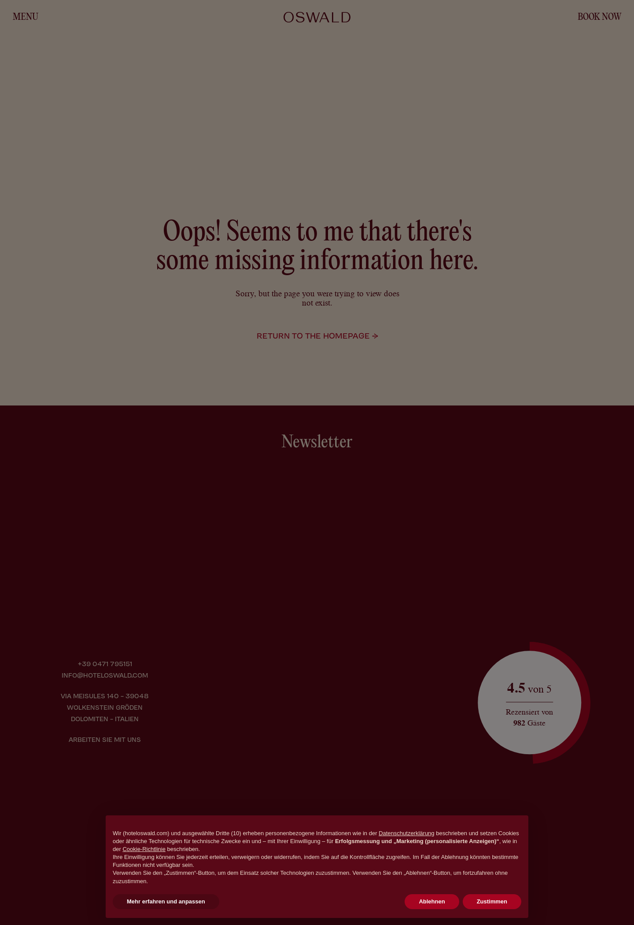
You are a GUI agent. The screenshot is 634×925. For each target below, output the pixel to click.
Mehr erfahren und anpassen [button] (166, 901)
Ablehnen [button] (432, 901)
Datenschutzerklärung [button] (406, 833)
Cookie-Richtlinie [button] (144, 849)
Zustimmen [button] (492, 901)
